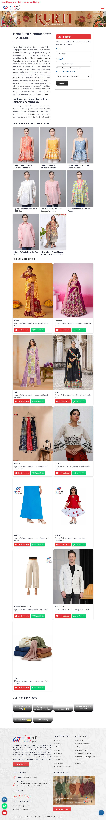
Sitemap (80, 760)
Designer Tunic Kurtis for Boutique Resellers (51, 210)
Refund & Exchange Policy (86, 757)
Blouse (58, 464)
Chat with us (38, 330)
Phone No (60, 59)
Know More (21, 764)
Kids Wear (59, 535)
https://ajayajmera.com (23, 806)
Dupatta (17, 464)
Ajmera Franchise (83, 744)
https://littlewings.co (22, 809)
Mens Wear (59, 607)
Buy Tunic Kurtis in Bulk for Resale (79, 210)
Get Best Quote (22, 330)
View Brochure (62, 809)
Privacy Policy (82, 750)
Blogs (79, 747)
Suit (15, 392)
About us (80, 740)
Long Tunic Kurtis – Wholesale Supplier (48, 166)
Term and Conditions (84, 753)
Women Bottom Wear (22, 607)
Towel (16, 678)
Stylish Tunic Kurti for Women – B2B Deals (25, 210)
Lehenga (58, 321)
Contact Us (81, 763)
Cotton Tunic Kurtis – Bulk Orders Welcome (78, 166)
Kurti (57, 392)
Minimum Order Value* (65, 72)
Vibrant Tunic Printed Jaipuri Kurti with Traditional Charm (52, 253)
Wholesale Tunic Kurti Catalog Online (26, 253)
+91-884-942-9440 (30, 777)
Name (58, 49)
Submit (62, 83)
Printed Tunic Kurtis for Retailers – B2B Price (23, 166)
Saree (16, 321)
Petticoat (18, 535)
